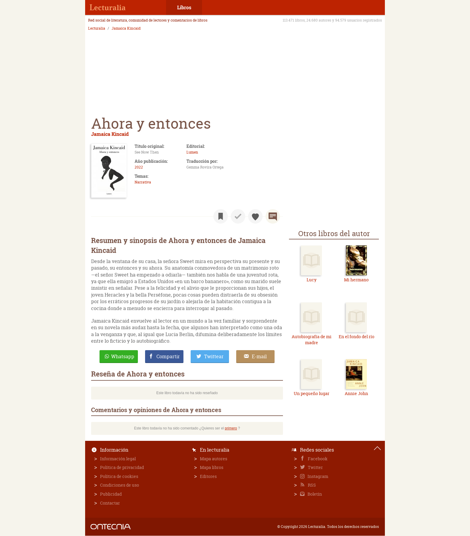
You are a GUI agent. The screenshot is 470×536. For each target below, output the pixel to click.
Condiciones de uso (119, 485)
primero (231, 428)
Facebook (317, 458)
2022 (139, 167)
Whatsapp (122, 356)
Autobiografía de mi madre (312, 339)
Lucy (312, 280)
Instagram (317, 476)
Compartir (168, 356)
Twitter (315, 467)
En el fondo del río (356, 336)
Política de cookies (119, 476)
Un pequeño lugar (311, 393)
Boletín (314, 494)
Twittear (214, 356)
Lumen (192, 152)
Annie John (356, 393)
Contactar (110, 503)
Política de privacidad (122, 467)
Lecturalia (96, 28)
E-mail (259, 356)
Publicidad (111, 494)
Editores (208, 476)
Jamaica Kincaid (126, 28)
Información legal (118, 458)
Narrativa (143, 182)
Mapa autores (213, 458)
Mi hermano (356, 280)
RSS (311, 485)
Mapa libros (211, 467)
